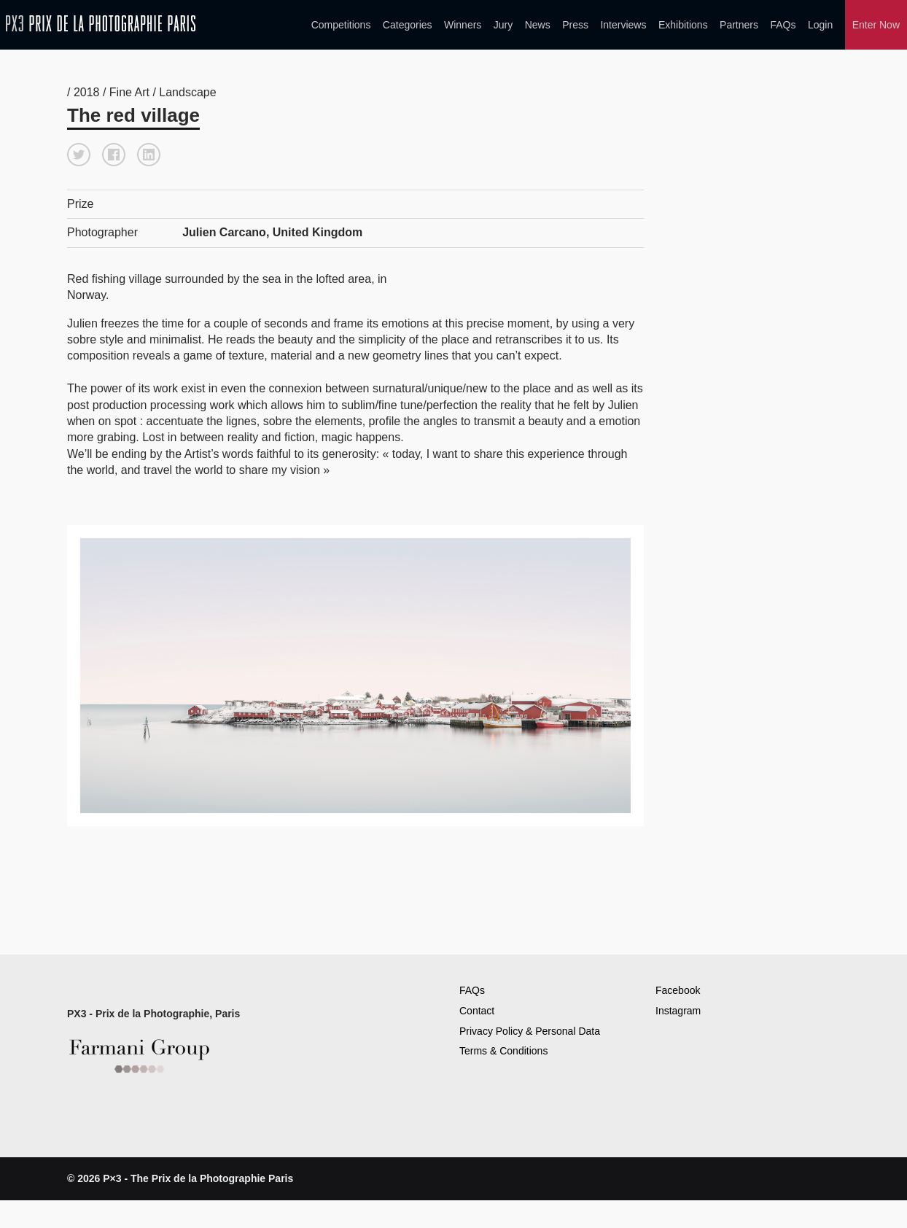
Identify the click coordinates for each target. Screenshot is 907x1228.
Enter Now (876, 25)
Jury (503, 25)
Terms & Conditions (503, 1051)
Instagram (678, 1011)
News (537, 25)
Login (820, 25)
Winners (462, 25)
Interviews (623, 25)
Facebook (677, 990)
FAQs (782, 25)
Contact (476, 1011)
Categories (407, 25)
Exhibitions (683, 25)
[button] (78, 154)
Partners (739, 25)
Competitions (341, 25)
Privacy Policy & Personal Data (529, 1031)
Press (575, 25)
